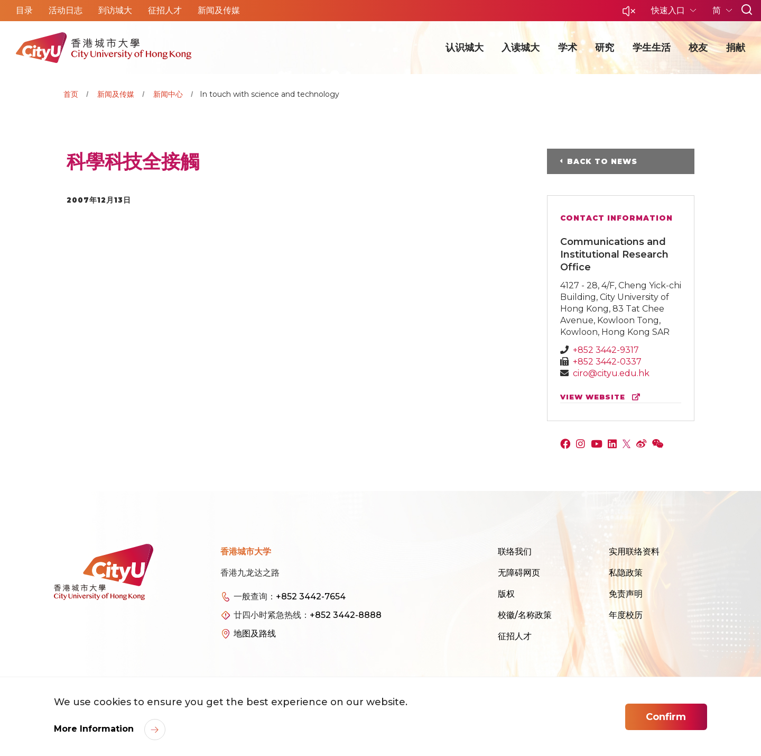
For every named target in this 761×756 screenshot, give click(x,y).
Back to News (602, 161)
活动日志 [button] (65, 10)
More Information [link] (95, 729)
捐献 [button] (735, 47)
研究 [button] (604, 47)
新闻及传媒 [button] (219, 10)
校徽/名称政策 (525, 615)
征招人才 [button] (165, 10)
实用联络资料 (634, 551)
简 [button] (717, 10)
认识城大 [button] (465, 47)
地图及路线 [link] (255, 634)
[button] (629, 14)
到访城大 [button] (115, 10)
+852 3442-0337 (607, 362)
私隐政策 (626, 573)
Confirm (666, 717)
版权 (506, 594)
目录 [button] (24, 10)
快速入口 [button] (669, 10)
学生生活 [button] (652, 47)
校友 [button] (698, 47)
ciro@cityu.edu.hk (611, 373)
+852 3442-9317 (606, 350)
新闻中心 (168, 94)
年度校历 (626, 615)
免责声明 (626, 594)
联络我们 (515, 551)
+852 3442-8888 (346, 615)
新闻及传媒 (115, 94)
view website (602, 397)
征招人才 (515, 636)
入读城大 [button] (521, 47)
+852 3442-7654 (311, 596)
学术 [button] (567, 47)
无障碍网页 (519, 573)
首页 (70, 94)
